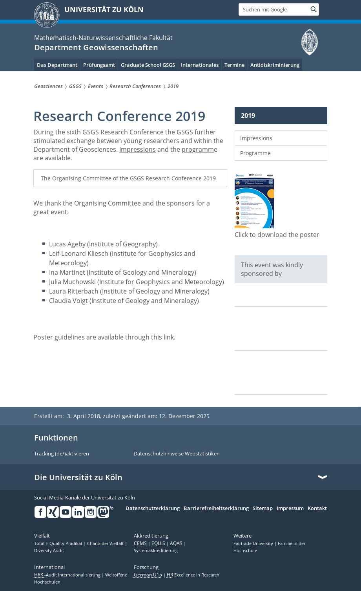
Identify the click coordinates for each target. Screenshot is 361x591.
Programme (255, 153)
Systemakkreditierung (156, 551)
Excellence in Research (193, 575)
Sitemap (263, 508)
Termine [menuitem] (234, 64)
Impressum (290, 508)
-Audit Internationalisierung (68, 575)
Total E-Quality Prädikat (59, 544)
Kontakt (317, 508)
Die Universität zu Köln (78, 477)
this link (162, 337)
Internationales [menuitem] (200, 64)
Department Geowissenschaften (96, 47)
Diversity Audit (49, 551)
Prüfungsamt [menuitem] (99, 64)
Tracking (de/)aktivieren (61, 454)
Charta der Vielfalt (106, 544)
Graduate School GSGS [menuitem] (148, 64)
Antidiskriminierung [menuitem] (274, 64)
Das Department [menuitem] (57, 64)
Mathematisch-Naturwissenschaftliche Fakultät (103, 37)
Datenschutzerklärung (153, 508)
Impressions (137, 149)
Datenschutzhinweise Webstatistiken (177, 454)
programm (198, 149)
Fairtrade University (253, 544)
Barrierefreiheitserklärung (216, 508)
